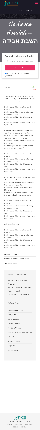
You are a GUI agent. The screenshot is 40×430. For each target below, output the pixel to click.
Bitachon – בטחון (14, 341)
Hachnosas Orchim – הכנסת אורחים (16, 259)
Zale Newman (24, 294)
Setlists (18, 424)
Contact (24, 427)
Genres (15, 427)
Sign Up (29, 10)
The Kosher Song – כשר (12, 263)
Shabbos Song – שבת (15, 310)
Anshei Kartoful (13, 319)
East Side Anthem (14, 323)
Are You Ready (13, 350)
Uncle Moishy (21, 275)
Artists (27, 421)
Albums (9, 424)
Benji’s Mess (12, 346)
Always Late (12, 315)
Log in (19, 10)
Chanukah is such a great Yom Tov (20, 332)
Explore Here (20, 68)
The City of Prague (14, 328)
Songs (19, 421)
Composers (29, 424)
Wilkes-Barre (12, 337)
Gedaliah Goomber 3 (11, 254)
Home (12, 421)
